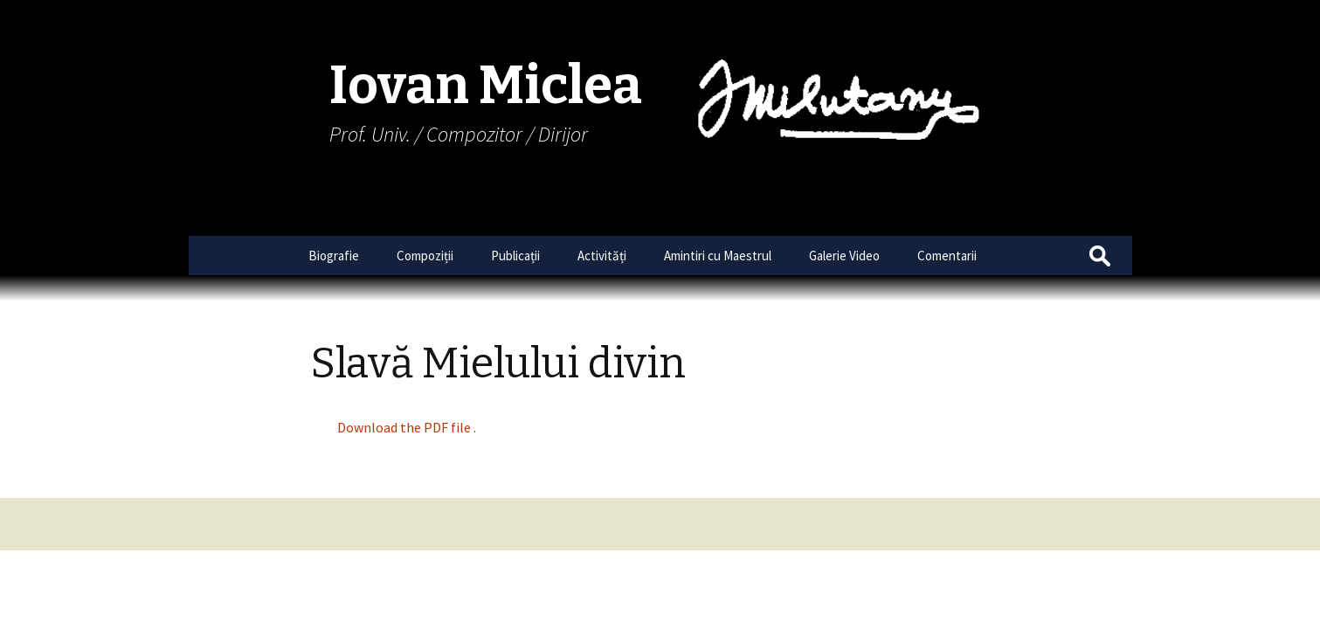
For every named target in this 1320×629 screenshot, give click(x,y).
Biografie (333, 255)
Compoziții (425, 255)
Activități (601, 255)
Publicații (515, 255)
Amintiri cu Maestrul (717, 255)
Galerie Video (844, 255)
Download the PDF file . (406, 427)
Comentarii (947, 255)
